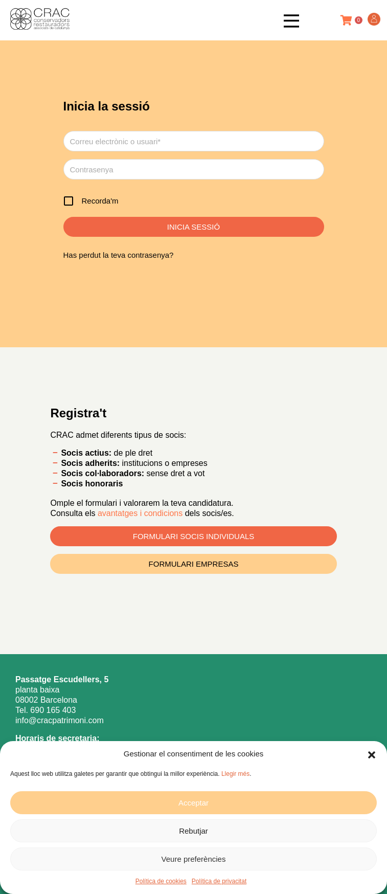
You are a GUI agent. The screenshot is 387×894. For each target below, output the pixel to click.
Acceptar (193, 802)
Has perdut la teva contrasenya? (118, 255)
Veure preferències (194, 859)
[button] (372, 754)
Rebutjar (193, 830)
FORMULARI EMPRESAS (194, 564)
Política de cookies (161, 881)
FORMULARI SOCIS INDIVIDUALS (194, 536)
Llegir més (235, 773)
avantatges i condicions (141, 513)
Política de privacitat (219, 881)
